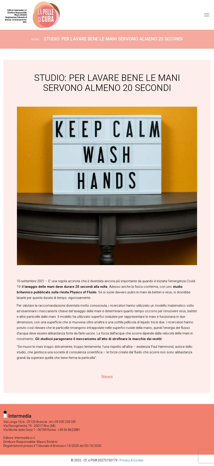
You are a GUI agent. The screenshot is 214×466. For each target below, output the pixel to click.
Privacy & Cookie (131, 460)
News (35, 39)
